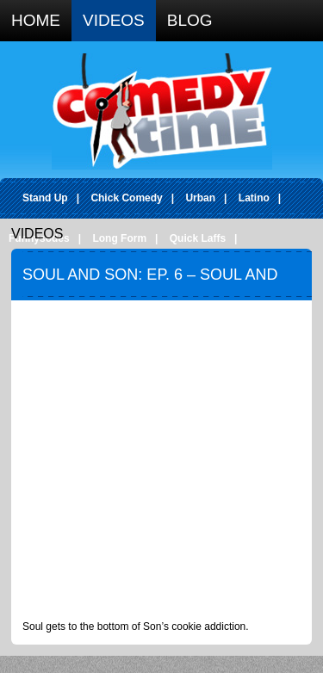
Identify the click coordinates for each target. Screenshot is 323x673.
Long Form (119, 238)
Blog (190, 20)
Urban (200, 198)
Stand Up (45, 198)
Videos (114, 20)
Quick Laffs (198, 238)
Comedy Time (162, 111)
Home (35, 20)
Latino (254, 198)
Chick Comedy (126, 198)
